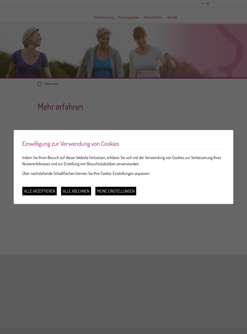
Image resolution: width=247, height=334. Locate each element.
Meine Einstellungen (116, 191)
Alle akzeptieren (39, 191)
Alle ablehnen (76, 191)
